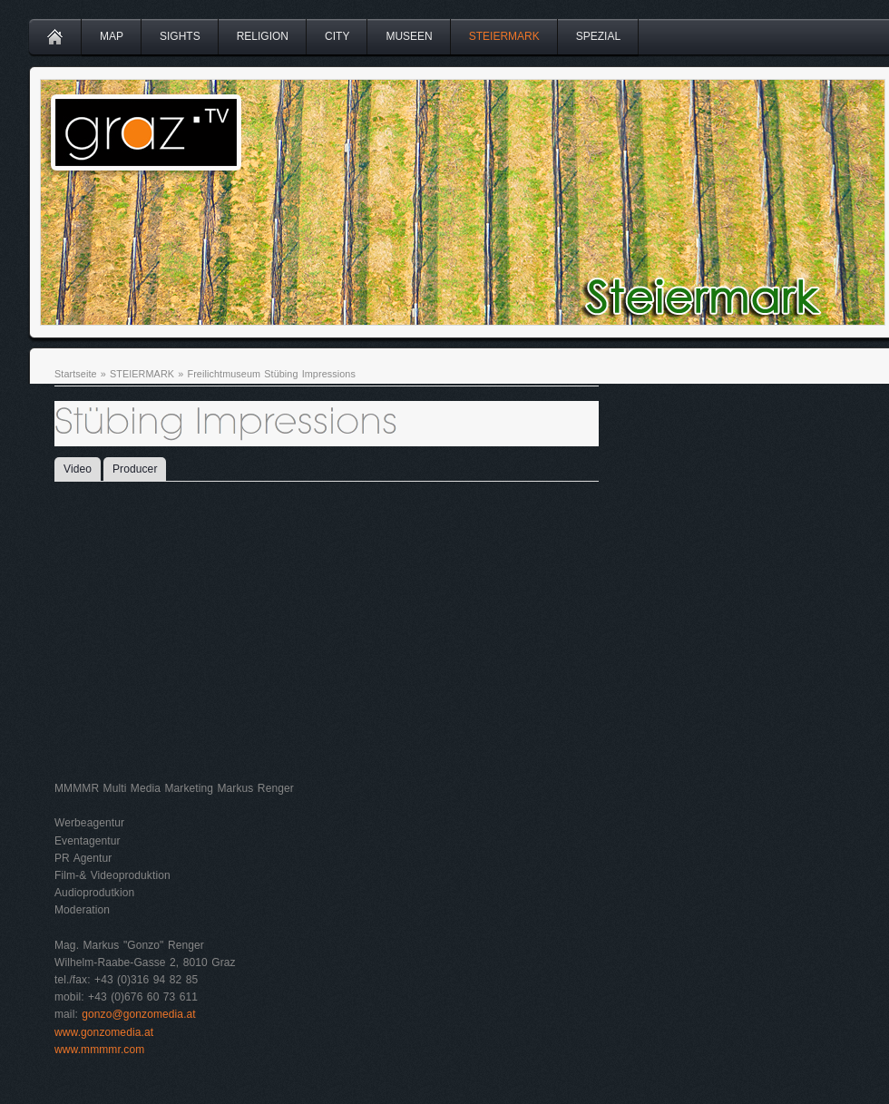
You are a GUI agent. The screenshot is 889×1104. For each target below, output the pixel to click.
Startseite (75, 373)
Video (78, 469)
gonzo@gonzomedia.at (139, 1014)
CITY (337, 36)
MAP (111, 36)
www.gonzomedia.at (103, 1032)
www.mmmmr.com (99, 1049)
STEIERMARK (504, 36)
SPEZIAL (598, 36)
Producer (135, 469)
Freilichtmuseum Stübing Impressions (271, 373)
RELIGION (262, 36)
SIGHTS (180, 36)
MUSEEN (409, 36)
